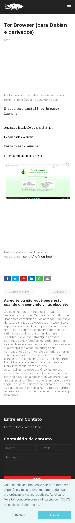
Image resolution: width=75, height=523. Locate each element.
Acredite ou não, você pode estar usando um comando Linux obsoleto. (36, 302)
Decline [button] (20, 515)
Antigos (58, 292)
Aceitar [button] (54, 515)
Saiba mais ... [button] (31, 505)
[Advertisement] (37, 64)
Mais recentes (20, 292)
